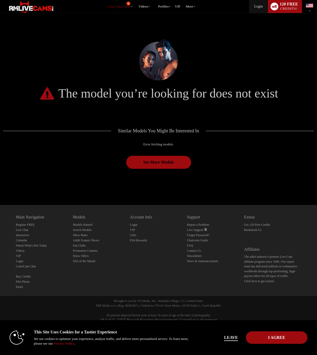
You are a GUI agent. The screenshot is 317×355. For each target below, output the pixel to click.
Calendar (21, 240)
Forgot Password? (198, 235)
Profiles (163, 6)
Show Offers (81, 256)
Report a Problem (198, 225)
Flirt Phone (23, 281)
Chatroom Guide (197, 240)
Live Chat (22, 230)
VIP (177, 6)
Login (258, 6)
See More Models (158, 162)
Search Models (82, 230)
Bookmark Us (252, 230)
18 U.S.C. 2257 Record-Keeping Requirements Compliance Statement (158, 320)
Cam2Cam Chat (26, 266)
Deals (19, 287)
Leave (231, 337)
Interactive (22, 235)
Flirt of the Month (84, 261)
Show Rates (80, 235)
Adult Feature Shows (86, 240)
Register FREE (25, 225)
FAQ (190, 245)
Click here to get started (259, 281)
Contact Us (194, 251)
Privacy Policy (63, 343)
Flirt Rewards (138, 240)
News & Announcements (202, 261)
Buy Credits (23, 276)
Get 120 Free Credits (257, 225)
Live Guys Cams (119, 5)
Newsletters (194, 256)
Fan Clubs (79, 245)
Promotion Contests (85, 251)
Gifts (133, 235)
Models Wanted (82, 225)
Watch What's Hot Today (31, 245)
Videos (143, 6)
